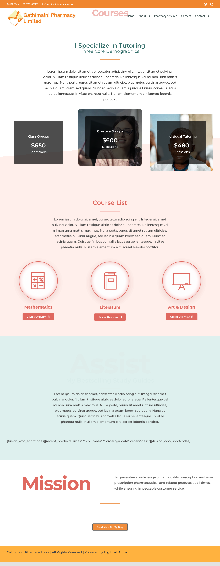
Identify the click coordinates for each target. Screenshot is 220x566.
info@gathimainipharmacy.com (57, 4)
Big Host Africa (115, 552)
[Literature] (110, 261)
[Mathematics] (36, 258)
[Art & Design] (184, 258)
